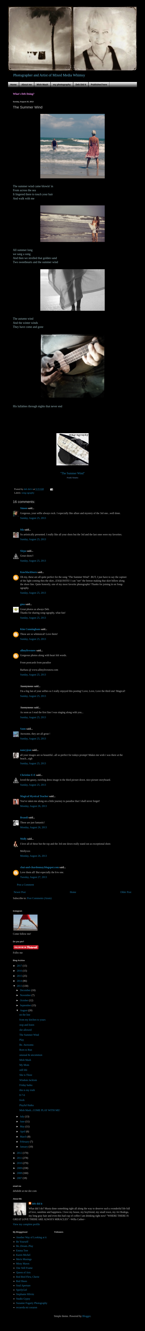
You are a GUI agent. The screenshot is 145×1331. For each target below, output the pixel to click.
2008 (20, 1173)
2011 (20, 1158)
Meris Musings (24, 1259)
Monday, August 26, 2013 (33, 806)
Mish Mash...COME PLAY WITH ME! (39, 1110)
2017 (20, 965)
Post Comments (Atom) (39, 898)
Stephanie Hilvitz (25, 1294)
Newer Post (20, 892)
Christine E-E (27, 775)
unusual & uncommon (30, 1055)
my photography (62, 84)
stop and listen (26, 1024)
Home (13, 84)
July (22, 1116)
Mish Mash (42, 84)
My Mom (24, 1065)
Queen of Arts (23, 1272)
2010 (20, 1163)
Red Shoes (21, 1281)
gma (22, 604)
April (23, 1131)
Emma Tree (22, 1250)
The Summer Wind (29, 1034)
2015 (20, 975)
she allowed (25, 1029)
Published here (99, 84)
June (22, 1121)
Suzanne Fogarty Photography (31, 1303)
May (22, 1126)
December (25, 990)
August (24, 1010)
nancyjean (25, 750)
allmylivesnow (28, 650)
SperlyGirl (21, 1289)
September (26, 1005)
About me (26, 84)
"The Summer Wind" (72, 473)
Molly (23, 838)
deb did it (37, 1203)
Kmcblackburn (28, 572)
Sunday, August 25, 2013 (33, 518)
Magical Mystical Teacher (34, 796)
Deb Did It (81, 84)
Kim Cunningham (30, 629)
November (26, 995)
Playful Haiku (26, 1105)
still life (23, 1070)
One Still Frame (24, 1268)
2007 (20, 1178)
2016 (20, 970)
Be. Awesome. (26, 1044)
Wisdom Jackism (28, 1080)
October (24, 1000)
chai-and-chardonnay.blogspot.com (39, 867)
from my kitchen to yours (32, 1019)
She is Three (25, 1075)
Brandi (24, 817)
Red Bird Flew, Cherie (27, 1276)
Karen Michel (23, 1255)
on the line (24, 1014)
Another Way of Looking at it (31, 1237)
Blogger (86, 1316)
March (23, 1136)
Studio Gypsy (23, 1298)
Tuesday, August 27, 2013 (33, 877)
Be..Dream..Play (24, 1246)
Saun (23, 728)
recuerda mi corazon (26, 1307)
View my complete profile (26, 1224)
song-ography (28, 493)
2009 (20, 1168)
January (24, 1146)
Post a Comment (25, 884)
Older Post (125, 892)
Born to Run (25, 1049)
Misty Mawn (22, 1263)
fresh (21, 1100)
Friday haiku (25, 1085)
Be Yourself (22, 1241)
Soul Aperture (23, 1285)
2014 (20, 980)
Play (21, 1039)
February (25, 1141)
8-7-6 (22, 1095)
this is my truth (27, 1090)
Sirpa (23, 551)
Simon (24, 508)
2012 (20, 1153)
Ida (22, 529)
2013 (20, 985)
